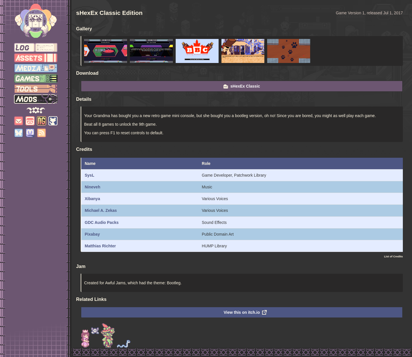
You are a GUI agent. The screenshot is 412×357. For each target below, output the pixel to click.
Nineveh (92, 187)
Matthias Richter (100, 246)
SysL (89, 175)
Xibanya (92, 198)
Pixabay (92, 234)
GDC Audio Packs (102, 222)
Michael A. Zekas (101, 210)
